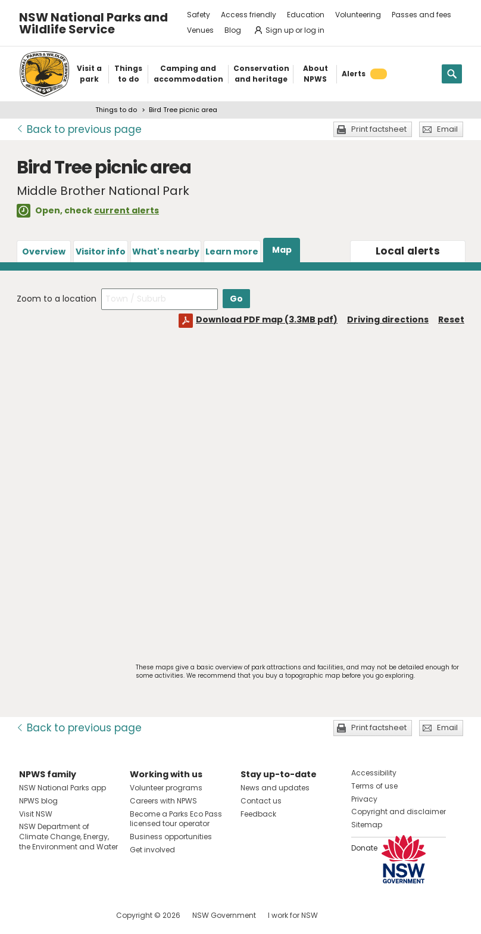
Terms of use (374, 786)
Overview (43, 251)
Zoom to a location (56, 299)
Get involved (152, 850)
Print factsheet (379, 129)
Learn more (231, 251)
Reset (451, 319)
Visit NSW (35, 814)
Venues (200, 30)
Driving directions (388, 319)
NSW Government (224, 915)
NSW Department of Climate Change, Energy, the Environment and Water (68, 836)
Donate (364, 848)
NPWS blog (38, 801)
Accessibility (373, 773)
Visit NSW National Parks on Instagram (56, 915)
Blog (232, 30)
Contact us (261, 801)
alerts (408, 251)
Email (447, 129)
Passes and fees (421, 15)
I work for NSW (293, 915)
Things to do (116, 109)
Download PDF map (267, 319)
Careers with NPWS (163, 801)
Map (282, 250)
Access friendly (248, 15)
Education (305, 15)
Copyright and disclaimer (398, 811)
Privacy (364, 799)
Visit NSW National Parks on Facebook (30, 915)
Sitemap (366, 825)
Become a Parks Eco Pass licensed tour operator (176, 819)
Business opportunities (171, 836)
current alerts (126, 210)
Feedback (258, 814)
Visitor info (101, 251)
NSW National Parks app (62, 788)
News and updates (275, 788)
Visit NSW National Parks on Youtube (81, 915)
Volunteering (358, 15)
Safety (198, 15)
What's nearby (165, 251)
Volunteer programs (166, 788)
